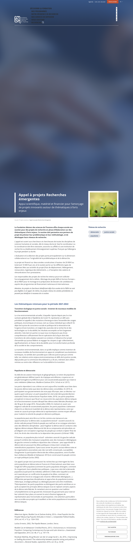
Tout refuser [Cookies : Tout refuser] (112, 532)
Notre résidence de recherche (72, 8)
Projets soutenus (23, 220)
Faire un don (113, 2)
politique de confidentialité (108, 521)
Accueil (16, 220)
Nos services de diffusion (92, 8)
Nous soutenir (107, 8)
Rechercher (116, 8)
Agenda (91, 2)
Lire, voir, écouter (100, 2)
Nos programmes (55, 8)
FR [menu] (120, 2)
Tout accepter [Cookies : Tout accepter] (112, 527)
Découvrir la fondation (39, 8)
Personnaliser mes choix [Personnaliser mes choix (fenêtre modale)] (112, 536)
